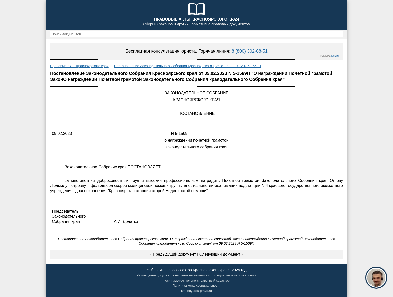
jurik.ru (335, 55)
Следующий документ (219, 254)
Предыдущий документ (174, 254)
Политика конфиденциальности (196, 285)
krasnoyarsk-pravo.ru (196, 291)
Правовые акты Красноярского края (79, 66)
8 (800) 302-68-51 (250, 51)
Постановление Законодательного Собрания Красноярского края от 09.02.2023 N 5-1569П (187, 66)
